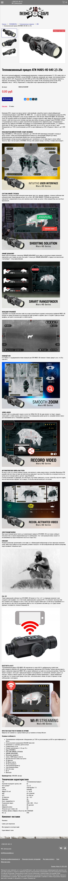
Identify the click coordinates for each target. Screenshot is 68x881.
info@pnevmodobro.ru (7, 853)
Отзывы (11, 106)
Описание (4, 106)
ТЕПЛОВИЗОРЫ (13, 24)
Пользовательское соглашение (31, 859)
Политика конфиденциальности (10, 859)
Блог (58, 859)
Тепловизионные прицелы (26, 24)
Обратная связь (5, 862)
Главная (4, 24)
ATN (37, 24)
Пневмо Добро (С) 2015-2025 (59, 866)
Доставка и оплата (48, 859)
